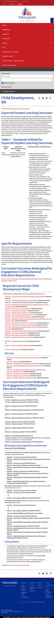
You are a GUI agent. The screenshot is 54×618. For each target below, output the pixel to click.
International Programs (32, 588)
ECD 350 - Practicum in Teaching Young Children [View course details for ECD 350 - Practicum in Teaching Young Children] (20, 325)
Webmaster (40, 587)
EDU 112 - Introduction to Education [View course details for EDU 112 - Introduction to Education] (16, 310)
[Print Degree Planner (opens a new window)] (39, 98)
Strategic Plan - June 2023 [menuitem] (10, 52)
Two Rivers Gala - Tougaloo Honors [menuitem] (13, 61)
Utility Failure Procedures (48, 591)
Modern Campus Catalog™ (42, 617)
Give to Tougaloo (23, 586)
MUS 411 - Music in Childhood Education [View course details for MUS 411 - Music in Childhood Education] (17, 345)
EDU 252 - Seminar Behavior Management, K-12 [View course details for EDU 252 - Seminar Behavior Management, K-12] (20, 315)
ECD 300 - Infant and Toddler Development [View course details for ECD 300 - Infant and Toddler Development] (18, 317)
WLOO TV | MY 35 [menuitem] (7, 56)
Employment (32, 591)
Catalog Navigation (9, 91)
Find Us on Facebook (23, 589)
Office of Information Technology (48, 596)
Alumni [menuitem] (4, 43)
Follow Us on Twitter (24, 593)
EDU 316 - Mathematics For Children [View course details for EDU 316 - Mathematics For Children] (18, 375)
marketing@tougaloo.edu (9, 1)
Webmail (20, 4)
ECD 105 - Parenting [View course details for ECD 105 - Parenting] (13, 361)
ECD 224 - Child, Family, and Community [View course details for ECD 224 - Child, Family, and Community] (17, 308)
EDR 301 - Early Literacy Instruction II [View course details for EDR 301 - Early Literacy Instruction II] (16, 335)
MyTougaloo (12, 4)
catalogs (7, 617)
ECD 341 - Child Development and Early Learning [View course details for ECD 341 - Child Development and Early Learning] (21, 378)
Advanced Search (6, 87)
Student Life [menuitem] (6, 38)
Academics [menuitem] (5, 34)
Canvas (47, 587)
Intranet (4, 4)
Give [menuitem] (3, 47)
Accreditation (32, 582)
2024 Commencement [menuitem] (9, 65)
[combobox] (27, 76)
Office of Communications (24, 596)
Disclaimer (32, 585)
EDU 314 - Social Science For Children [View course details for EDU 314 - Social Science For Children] (18, 373)
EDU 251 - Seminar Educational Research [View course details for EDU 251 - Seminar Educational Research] (17, 313)
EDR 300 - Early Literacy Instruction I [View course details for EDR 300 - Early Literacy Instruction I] (16, 333)
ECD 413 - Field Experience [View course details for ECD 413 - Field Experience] (13, 349)
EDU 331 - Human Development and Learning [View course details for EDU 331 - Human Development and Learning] (19, 337)
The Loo (47, 582)
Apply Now (23, 582)
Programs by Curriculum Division (19, 108)
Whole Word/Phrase (9, 83)
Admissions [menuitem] (6, 29)
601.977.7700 (24, 1)
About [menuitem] (4, 25)
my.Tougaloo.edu (49, 585)
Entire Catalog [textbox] (6, 76)
